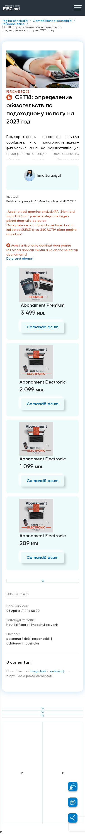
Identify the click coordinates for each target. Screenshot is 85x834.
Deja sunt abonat (19, 258)
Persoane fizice (13, 23)
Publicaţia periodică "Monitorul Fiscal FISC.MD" (41, 201)
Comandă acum (42, 326)
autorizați (57, 671)
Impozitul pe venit (44, 624)
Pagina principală (15, 20)
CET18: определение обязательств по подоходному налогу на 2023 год (32, 28)
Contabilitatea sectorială (52, 20)
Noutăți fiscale (17, 624)
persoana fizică (18, 638)
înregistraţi (38, 671)
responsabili (41, 638)
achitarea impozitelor (22, 643)
